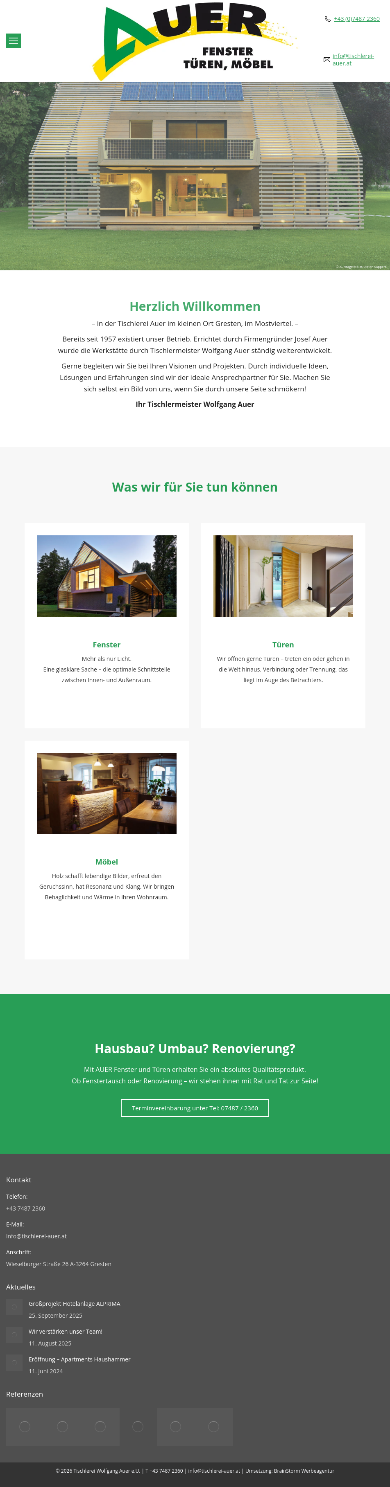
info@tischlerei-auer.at (353, 59)
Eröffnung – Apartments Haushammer (80, 1359)
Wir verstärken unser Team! (65, 1331)
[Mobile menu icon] (13, 41)
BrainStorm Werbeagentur (304, 1470)
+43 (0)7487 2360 (357, 18)
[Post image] (14, 1307)
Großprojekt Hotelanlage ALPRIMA (74, 1303)
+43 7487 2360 (166, 1470)
